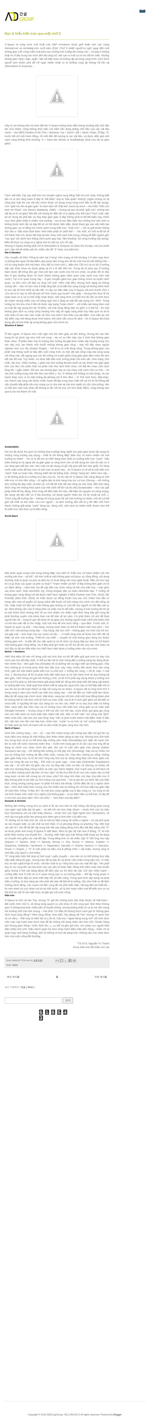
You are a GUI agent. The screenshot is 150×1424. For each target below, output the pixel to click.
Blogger (117, 1414)
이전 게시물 (101, 976)
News (15, 965)
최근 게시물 (13, 976)
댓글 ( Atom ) (27, 987)
